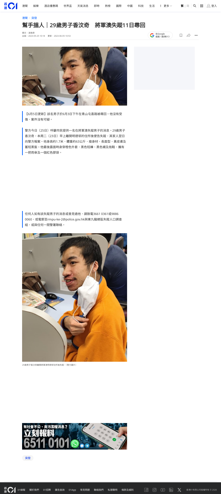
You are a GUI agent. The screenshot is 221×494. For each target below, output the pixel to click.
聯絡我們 (99, 489)
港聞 (25, 6)
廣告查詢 (60, 489)
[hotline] (74, 436)
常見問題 (85, 489)
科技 (141, 6)
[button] (181, 35)
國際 (119, 6)
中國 (130, 6)
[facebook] (146, 490)
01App (72, 489)
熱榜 (107, 6)
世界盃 (68, 6)
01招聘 (47, 489)
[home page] (10, 5)
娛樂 (36, 6)
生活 (152, 6)
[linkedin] (171, 490)
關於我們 (34, 489)
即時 (96, 6)
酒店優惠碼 (51, 6)
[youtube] (163, 490)
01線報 (21, 489)
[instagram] (154, 490)
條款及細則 (128, 489)
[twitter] (179, 490)
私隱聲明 (112, 489)
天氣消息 (82, 6)
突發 (34, 18)
